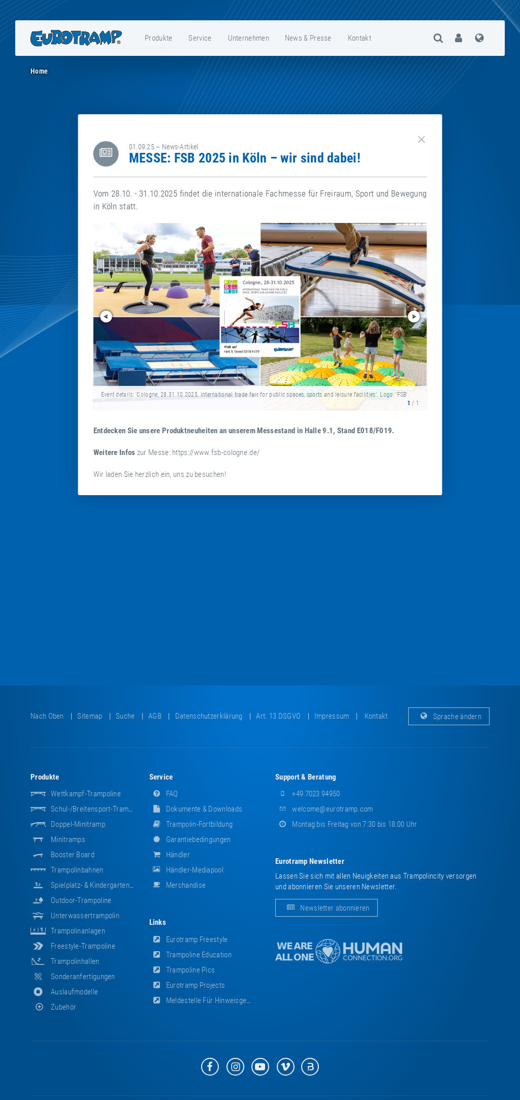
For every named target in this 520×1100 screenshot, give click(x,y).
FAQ (163, 793)
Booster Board (72, 854)
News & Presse (308, 38)
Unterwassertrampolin (85, 915)
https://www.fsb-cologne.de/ (215, 452)
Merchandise (177, 885)
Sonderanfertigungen (83, 976)
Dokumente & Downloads (196, 809)
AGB (154, 716)
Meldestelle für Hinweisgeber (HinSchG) (219, 1000)
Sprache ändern (449, 716)
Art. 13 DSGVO (278, 716)
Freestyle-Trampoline (83, 946)
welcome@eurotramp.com (324, 809)
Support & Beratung (305, 777)
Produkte (158, 38)
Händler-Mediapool (186, 870)
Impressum (331, 716)
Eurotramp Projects (187, 985)
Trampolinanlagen (78, 930)
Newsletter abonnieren (326, 908)
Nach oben (47, 716)
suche (125, 716)
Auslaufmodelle (74, 991)
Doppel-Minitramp (78, 824)
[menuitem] (159, 38)
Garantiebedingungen (190, 839)
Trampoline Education (190, 954)
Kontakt (359, 38)
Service (199, 38)
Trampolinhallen (75, 961)
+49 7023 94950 (307, 793)
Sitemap (89, 716)
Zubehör (53, 1007)
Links (158, 922)
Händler (169, 854)
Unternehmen (248, 38)
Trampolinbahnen (77, 870)
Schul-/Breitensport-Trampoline (99, 809)
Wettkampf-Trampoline (86, 793)
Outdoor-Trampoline (81, 900)
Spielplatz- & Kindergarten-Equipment (107, 885)
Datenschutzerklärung (209, 716)
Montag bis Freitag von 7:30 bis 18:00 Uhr (346, 824)
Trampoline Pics (182, 970)
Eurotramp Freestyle (188, 939)
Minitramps (68, 839)
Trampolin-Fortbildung (191, 824)
